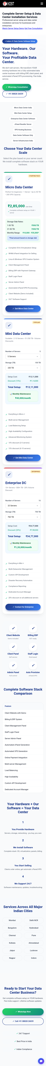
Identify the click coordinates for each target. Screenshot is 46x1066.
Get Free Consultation (33, 28)
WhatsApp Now (23, 1011)
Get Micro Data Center (22, 308)
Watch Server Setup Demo (13, 28)
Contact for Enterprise (23, 607)
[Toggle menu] (42, 4)
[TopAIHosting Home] (8, 3)
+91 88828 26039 (14, 93)
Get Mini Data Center (23, 457)
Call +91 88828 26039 (23, 1021)
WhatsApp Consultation (17, 87)
